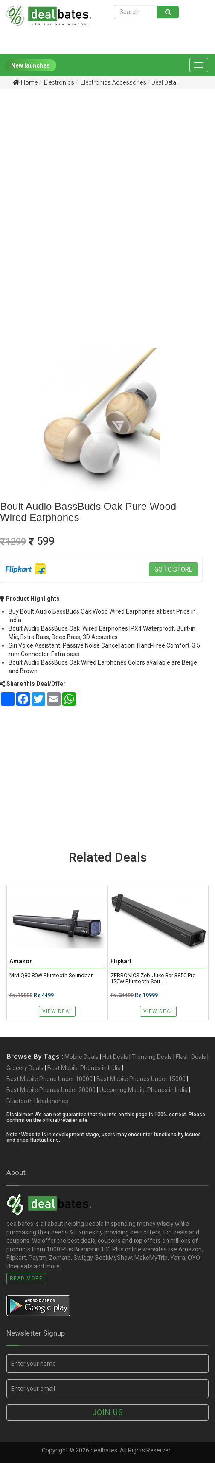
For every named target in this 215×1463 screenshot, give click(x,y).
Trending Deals (152, 1056)
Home (25, 82)
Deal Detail (165, 82)
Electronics (58, 82)
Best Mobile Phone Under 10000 (49, 1078)
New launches (30, 65)
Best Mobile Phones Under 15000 (141, 1078)
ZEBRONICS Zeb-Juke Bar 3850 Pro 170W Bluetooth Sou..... (153, 978)
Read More (26, 1279)
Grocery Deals (25, 1067)
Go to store (173, 569)
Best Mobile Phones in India (84, 1067)
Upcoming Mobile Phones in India (143, 1090)
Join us (107, 1412)
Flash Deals (191, 1056)
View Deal (57, 1011)
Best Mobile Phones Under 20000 (51, 1090)
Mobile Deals (81, 1056)
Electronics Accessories (112, 82)
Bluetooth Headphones (37, 1101)
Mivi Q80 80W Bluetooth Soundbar (51, 975)
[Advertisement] (101, 161)
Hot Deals (115, 1056)
